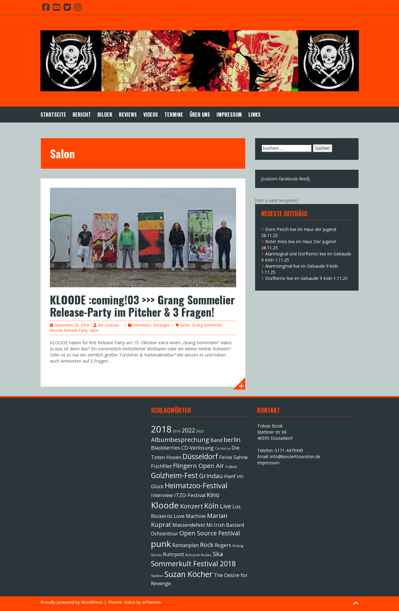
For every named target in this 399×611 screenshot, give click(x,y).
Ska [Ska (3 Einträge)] (218, 554)
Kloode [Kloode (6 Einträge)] (165, 505)
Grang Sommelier (207, 325)
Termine (173, 114)
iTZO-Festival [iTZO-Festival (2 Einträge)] (189, 495)
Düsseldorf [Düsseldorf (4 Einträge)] (200, 456)
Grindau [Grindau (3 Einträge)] (211, 476)
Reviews (128, 114)
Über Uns (200, 114)
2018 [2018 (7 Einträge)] (161, 429)
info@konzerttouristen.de (295, 456)
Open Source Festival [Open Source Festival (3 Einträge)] (209, 533)
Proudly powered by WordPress (71, 602)
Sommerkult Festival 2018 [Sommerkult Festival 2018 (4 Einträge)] (193, 563)
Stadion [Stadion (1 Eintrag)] (157, 576)
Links (254, 114)
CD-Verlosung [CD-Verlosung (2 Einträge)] (197, 447)
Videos (150, 114)
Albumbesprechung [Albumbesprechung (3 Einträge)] (180, 440)
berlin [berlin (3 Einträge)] (232, 440)
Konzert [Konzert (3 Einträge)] (191, 506)
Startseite (53, 114)
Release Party (76, 330)
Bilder (104, 114)
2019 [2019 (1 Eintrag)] (176, 431)
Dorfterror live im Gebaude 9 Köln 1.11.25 (306, 278)
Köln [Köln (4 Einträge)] (211, 506)
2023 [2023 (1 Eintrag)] (200, 431)
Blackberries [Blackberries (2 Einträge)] (165, 447)
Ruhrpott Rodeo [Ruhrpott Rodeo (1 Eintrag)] (198, 555)
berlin (185, 325)
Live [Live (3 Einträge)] (225, 506)
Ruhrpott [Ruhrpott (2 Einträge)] (173, 554)
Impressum (229, 114)
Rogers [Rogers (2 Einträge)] (223, 545)
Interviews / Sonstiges (151, 325)
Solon (129, 602)
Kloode (56, 330)
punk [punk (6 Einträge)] (161, 543)
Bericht (82, 114)
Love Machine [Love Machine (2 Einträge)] (190, 516)
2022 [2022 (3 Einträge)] (188, 430)
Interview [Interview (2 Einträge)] (162, 495)
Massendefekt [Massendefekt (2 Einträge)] (188, 525)
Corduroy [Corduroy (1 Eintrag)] (222, 448)
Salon (94, 330)
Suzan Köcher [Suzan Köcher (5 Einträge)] (188, 574)
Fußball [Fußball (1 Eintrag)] (231, 467)
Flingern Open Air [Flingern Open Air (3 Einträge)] (198, 466)
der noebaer (109, 325)
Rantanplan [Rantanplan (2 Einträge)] (185, 545)
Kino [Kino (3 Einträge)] (213, 495)
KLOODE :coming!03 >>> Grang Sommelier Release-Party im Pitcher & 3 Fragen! (142, 305)
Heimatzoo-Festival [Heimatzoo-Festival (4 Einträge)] (196, 485)
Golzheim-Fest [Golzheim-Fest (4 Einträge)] (174, 475)
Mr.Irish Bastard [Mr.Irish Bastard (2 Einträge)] (225, 525)
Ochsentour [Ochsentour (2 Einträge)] (164, 533)
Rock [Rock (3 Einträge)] (206, 545)
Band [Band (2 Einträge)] (216, 440)
